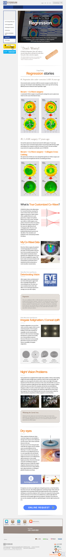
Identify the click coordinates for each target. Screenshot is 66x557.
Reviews (38, 7)
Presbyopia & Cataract (9, 27)
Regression (7, 37)
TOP (63, 554)
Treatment (18, 7)
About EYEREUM (8, 7)
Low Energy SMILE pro (9, 21)
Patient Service (48, 7)
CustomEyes (7, 30)
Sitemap (5, 539)
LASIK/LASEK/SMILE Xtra (9, 33)
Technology (7, 40)
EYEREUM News (58, 7)
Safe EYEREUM (28, 7)
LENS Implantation (9, 24)
